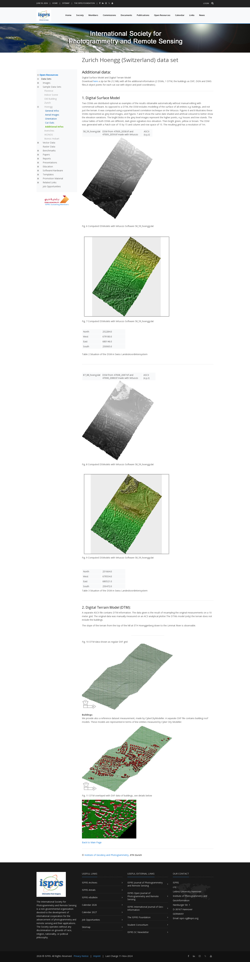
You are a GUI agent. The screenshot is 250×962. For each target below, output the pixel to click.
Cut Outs (49, 122)
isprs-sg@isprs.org (189, 918)
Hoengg (48, 106)
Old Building (50, 98)
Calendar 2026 (89, 904)
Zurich (47, 102)
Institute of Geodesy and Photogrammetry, (107, 854)
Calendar (179, 15)
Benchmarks (49, 150)
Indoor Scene (51, 94)
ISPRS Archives (89, 882)
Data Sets (46, 78)
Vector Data (49, 142)
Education (48, 166)
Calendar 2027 (89, 912)
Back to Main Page (92, 842)
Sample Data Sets (52, 86)
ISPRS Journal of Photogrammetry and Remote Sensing (145, 884)
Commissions (109, 15)
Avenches (49, 130)
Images (46, 82)
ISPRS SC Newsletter (138, 932)
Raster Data (49, 146)
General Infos (52, 110)
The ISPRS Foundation (84, 3)
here (95, 81)
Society (80, 15)
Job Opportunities (52, 186)
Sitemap (66, 3)
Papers (46, 154)
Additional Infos (54, 126)
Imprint (97, 956)
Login (206, 3)
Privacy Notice (81, 956)
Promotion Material (53, 178)
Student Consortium (137, 924)
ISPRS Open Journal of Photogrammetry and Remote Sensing (143, 896)
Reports (47, 158)
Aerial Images (52, 114)
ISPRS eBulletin (90, 897)
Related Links (49, 182)
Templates (48, 174)
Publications (143, 15)
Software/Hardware (53, 170)
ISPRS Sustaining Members (57, 204)
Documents (126, 15)
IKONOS (48, 134)
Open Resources (162, 15)
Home (55, 3)
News (202, 15)
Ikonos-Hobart (51, 138)
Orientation (51, 118)
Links (191, 15)
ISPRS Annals (89, 889)
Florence (48, 90)
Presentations (50, 162)
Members (93, 15)
